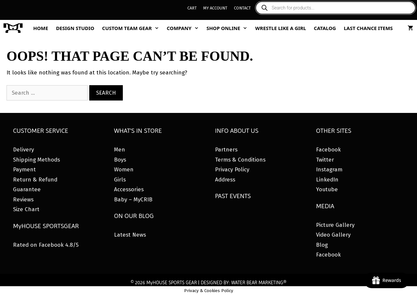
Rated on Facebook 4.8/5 (46, 244)
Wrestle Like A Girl (280, 28)
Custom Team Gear (132, 28)
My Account (215, 8)
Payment (24, 169)
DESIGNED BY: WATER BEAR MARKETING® (243, 283)
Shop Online (229, 28)
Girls (120, 179)
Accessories (129, 189)
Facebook (328, 149)
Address (225, 179)
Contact (242, 8)
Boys (120, 159)
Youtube (327, 189)
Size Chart (26, 209)
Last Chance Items (368, 28)
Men (119, 149)
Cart (192, 8)
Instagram (329, 169)
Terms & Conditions (240, 159)
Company (185, 28)
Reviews (23, 199)
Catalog (325, 28)
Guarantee (27, 189)
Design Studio (75, 28)
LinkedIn (327, 179)
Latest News (130, 234)
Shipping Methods (36, 159)
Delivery (23, 149)
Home (40, 28)
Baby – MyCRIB (133, 199)
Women (124, 169)
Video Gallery (333, 234)
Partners (226, 149)
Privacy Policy (232, 169)
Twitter (325, 159)
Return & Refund (35, 179)
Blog (322, 244)
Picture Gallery (335, 225)
